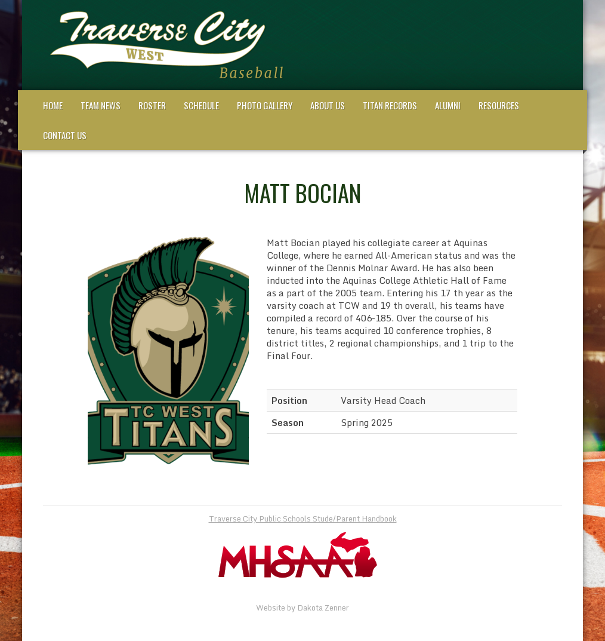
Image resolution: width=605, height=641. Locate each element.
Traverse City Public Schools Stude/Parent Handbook (303, 518)
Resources (499, 105)
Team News (101, 105)
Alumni (448, 105)
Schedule (201, 105)
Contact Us (65, 135)
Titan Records (390, 105)
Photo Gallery (264, 105)
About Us (327, 105)
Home (53, 105)
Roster (152, 105)
